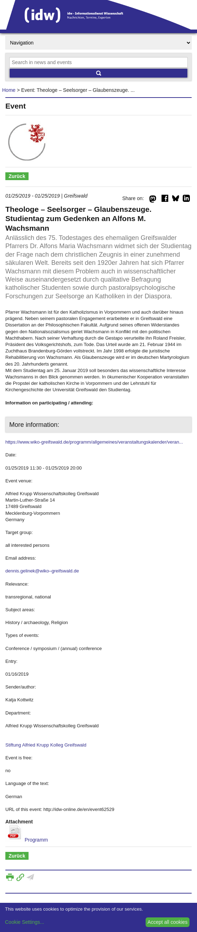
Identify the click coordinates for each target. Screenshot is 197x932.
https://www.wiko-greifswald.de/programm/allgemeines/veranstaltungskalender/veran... (94, 442)
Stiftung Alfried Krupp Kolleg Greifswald (45, 745)
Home (8, 90)
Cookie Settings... (24, 922)
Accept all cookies (167, 922)
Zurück (17, 176)
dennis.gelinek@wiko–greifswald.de (42, 571)
